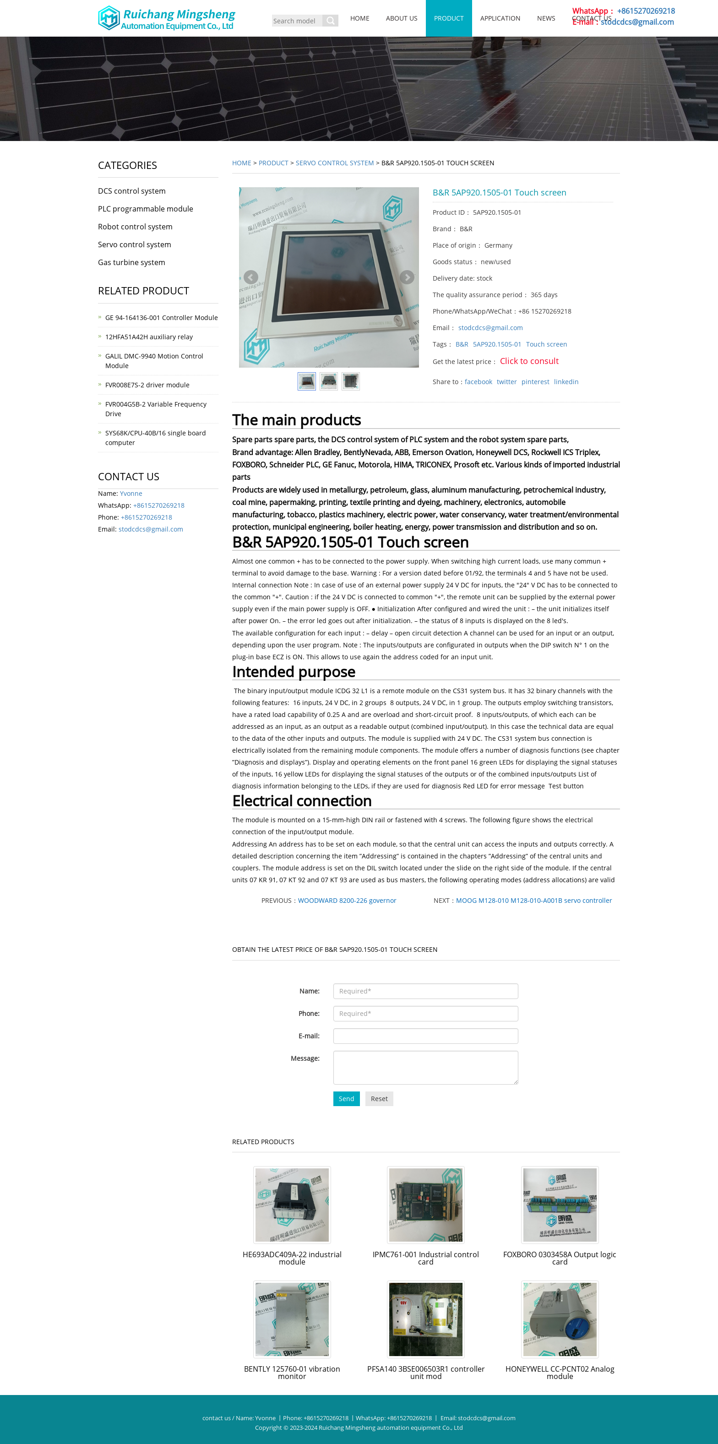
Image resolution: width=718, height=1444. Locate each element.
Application (500, 18)
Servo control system (335, 162)
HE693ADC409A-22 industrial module (292, 1258)
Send (346, 1098)
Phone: (309, 1013)
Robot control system (135, 227)
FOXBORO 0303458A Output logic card (559, 1258)
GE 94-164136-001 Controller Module (161, 317)
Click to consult (529, 360)
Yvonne (131, 493)
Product (449, 18)
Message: (305, 1058)
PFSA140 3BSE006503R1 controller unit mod (426, 1372)
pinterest (535, 381)
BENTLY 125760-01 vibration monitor (292, 1372)
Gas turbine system (131, 262)
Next (407, 277)
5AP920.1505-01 (497, 344)
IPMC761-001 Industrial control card (426, 1258)
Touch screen (546, 344)
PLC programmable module (145, 209)
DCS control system (132, 191)
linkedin (566, 381)
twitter (507, 381)
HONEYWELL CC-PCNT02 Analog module (560, 1372)
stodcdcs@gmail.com (637, 22)
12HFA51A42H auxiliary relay (149, 336)
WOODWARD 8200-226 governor (347, 900)
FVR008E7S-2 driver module (147, 384)
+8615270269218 (646, 11)
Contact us (592, 18)
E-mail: (309, 1035)
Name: (309, 991)
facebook (478, 381)
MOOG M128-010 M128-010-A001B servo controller (534, 900)
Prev (251, 277)
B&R (462, 344)
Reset (379, 1098)
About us (402, 18)
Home (360, 18)
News (546, 18)
